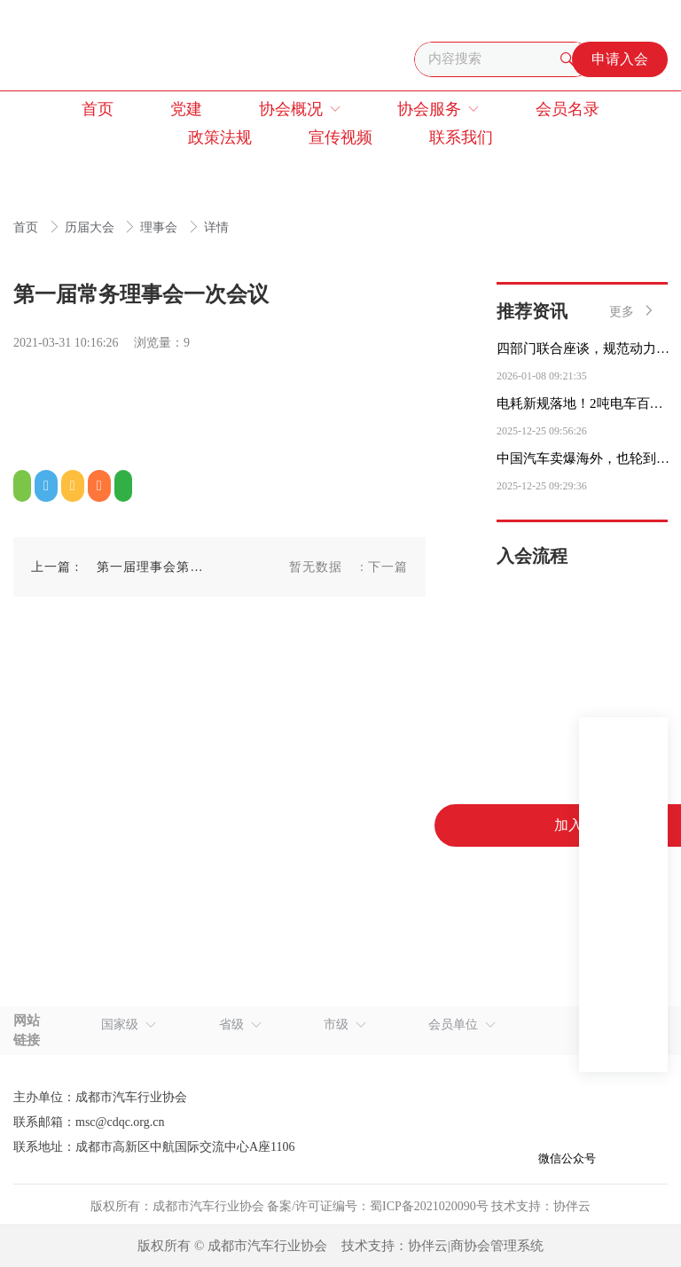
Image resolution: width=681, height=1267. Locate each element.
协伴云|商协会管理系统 (476, 1246)
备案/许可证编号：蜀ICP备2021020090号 (378, 1206)
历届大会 (91, 227)
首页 (27, 227)
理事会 (160, 227)
